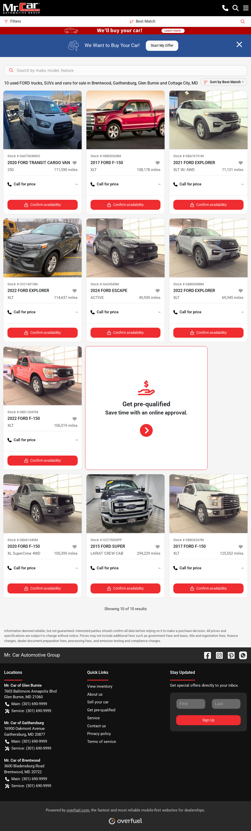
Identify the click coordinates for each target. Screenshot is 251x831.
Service (93, 718)
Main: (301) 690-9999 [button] (26, 704)
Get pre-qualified (101, 710)
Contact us (96, 726)
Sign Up (208, 720)
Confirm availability (42, 204)
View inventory (99, 686)
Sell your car (98, 702)
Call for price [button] (21, 184)
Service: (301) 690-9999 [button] (28, 711)
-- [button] (77, 184)
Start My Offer (162, 45)
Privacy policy (99, 733)
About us (95, 694)
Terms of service (101, 741)
